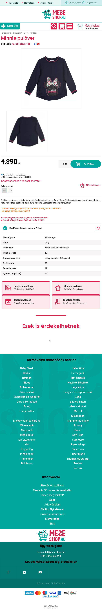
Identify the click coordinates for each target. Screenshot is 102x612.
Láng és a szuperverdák (78, 392)
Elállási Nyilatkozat (52, 509)
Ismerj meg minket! (52, 495)
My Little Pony (26, 439)
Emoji (27, 406)
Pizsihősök (26, 454)
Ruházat (17, 33)
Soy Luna (77, 435)
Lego (78, 396)
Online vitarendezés (52, 514)
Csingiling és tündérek (27, 396)
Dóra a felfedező (27, 401)
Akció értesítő (47, 3)
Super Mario (78, 454)
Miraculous (27, 435)
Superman (78, 449)
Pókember (27, 458)
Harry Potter (27, 411)
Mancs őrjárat (78, 406)
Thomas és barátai (78, 458)
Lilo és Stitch (78, 401)
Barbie (27, 373)
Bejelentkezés (75, 3)
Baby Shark (27, 368)
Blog (52, 523)
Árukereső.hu (51, 600)
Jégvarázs (78, 387)
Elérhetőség (30, 3)
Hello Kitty (78, 368)
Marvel (78, 411)
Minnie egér (27, 425)
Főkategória (6, 33)
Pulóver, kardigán (30, 33)
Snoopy (77, 425)
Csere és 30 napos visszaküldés (52, 490)
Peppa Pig (27, 449)
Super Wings (77, 444)
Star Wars (78, 439)
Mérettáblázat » (93, 185)
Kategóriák (12, 25)
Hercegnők (77, 373)
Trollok (78, 463)
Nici (27, 444)
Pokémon (26, 463)
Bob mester (27, 387)
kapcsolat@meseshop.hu (51, 552)
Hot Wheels (78, 377)
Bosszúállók (26, 392)
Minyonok (27, 430)
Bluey (27, 382)
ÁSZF (52, 499)
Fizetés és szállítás (52, 485)
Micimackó (77, 415)
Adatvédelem (52, 504)
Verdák (78, 468)
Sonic (77, 430)
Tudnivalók (14, 3)
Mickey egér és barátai (26, 420)
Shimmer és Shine (78, 420)
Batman (26, 377)
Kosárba (89, 164)
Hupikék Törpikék (78, 382)
